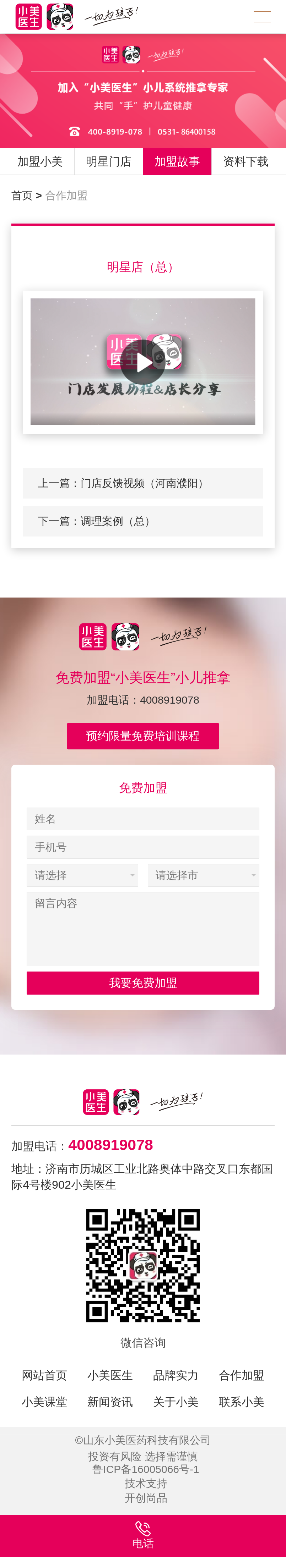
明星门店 (108, 161)
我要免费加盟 (143, 982)
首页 (26, 195)
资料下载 (246, 161)
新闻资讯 (110, 1402)
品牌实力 (176, 1375)
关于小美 (176, 1402)
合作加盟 (66, 195)
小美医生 (110, 1375)
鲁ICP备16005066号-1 (145, 1469)
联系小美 (241, 1402)
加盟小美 (40, 161)
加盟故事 (177, 161)
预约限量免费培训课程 (143, 736)
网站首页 (44, 1375)
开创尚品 (146, 1498)
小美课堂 (44, 1402)
